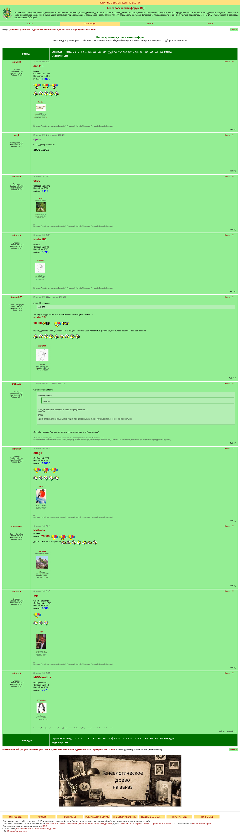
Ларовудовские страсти (84, 30)
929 (151, 52)
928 (146, 52)
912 (94, 52)
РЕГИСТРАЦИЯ (90, 24)
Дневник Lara (63, 30)
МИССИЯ (43, 817)
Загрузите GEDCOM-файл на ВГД (118, 2)
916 (115, 52)
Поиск (210, 24)
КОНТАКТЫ (70, 817)
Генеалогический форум (14, 749)
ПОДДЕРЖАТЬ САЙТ (152, 817)
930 (156, 52)
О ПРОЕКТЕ (15, 817)
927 (142, 52)
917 (120, 52)
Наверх (227, 62)
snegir (17, 135)
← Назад (67, 52)
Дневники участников (20, 30)
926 (137, 52)
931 (161, 52)
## (233, 62)
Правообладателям (17, 831)
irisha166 (16, 384)
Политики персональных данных (95, 823)
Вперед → (27, 54)
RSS (44, 826)
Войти (150, 24)
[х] (139, 2)
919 (130, 52)
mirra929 (16, 62)
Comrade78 (16, 297)
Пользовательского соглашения (62, 823)
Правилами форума (202, 823)
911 (90, 52)
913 (99, 52)
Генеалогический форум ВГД (126, 8)
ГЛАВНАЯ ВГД (179, 817)
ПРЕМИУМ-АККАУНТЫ (124, 817)
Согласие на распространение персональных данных (146, 823)
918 (125, 52)
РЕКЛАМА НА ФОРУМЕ (97, 817)
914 (104, 52)
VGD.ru (30, 24)
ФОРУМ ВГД (206, 817)
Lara (66, 56)
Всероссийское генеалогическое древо (36, 828)
